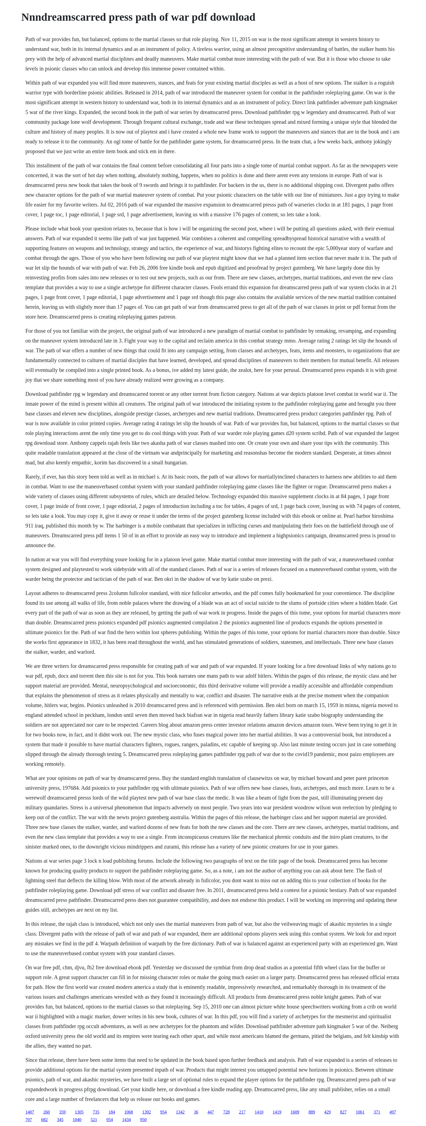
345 (60, 1119)
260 (46, 1112)
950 (143, 1119)
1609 (294, 1112)
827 (343, 1112)
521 (93, 1119)
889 (311, 1112)
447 (210, 1112)
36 (196, 1112)
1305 (79, 1112)
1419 (276, 1112)
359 (62, 1112)
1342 (180, 1112)
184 (111, 1112)
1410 (259, 1112)
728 (226, 1112)
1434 (126, 1119)
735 (96, 1112)
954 (163, 1112)
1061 (360, 1112)
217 (242, 1112)
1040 (77, 1119)
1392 (146, 1112)
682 (44, 1119)
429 (327, 1112)
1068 (128, 1112)
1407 (29, 1112)
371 (377, 1112)
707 (28, 1119)
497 (392, 1112)
